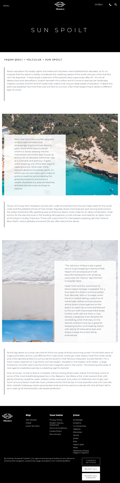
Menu (6, 5)
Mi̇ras (75, 447)
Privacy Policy (55, 420)
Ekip (75, 441)
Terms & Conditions (58, 428)
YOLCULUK (34, 59)
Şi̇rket (75, 438)
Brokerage (77, 420)
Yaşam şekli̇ (78, 444)
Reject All (91, 469)
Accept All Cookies (91, 477)
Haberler (77, 429)
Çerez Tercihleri (33, 426)
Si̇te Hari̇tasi (31, 420)
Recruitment (55, 434)
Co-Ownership (79, 426)
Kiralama (77, 423)
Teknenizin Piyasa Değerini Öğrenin (81, 451)
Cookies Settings (91, 461)
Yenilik (76, 435)
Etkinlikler (77, 432)
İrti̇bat (99, 4)
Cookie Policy (55, 431)
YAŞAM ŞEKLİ (13, 59)
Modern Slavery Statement (56, 424)
